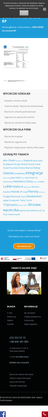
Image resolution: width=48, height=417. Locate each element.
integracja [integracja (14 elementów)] (34, 172)
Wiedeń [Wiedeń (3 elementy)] (20, 205)
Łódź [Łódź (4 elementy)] (40, 210)
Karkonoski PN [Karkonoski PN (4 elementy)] (31, 177)
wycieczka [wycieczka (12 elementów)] (11, 210)
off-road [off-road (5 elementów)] (23, 191)
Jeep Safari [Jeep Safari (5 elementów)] (16, 177)
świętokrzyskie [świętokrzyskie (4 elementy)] (14, 214)
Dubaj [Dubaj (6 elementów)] (36, 167)
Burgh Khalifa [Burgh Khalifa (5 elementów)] (21, 164)
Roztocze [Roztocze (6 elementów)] (15, 196)
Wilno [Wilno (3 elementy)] (26, 205)
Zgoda (24, 13)
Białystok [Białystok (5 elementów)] (28, 160)
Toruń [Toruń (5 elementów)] (29, 200)
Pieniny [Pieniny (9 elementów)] (33, 191)
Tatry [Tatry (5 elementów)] (22, 200)
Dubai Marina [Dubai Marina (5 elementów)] (26, 167)
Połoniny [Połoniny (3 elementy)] (42, 192)
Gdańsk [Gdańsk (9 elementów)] (8, 173)
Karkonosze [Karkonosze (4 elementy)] (8, 181)
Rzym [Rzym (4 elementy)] (23, 196)
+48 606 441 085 (19, 341)
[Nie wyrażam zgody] (44, 9)
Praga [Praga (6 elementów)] (6, 196)
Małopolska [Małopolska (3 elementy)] (27, 187)
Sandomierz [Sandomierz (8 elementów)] (34, 196)
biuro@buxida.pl (22, 357)
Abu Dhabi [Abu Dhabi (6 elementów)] (9, 160)
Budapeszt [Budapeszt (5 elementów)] (8, 164)
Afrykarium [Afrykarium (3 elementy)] (19, 161)
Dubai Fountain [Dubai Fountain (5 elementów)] (11, 167)
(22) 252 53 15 (18, 337)
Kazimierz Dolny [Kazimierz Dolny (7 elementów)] (23, 181)
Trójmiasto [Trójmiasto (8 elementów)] (10, 205)
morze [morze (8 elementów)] (15, 191)
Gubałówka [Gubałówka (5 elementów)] (19, 173)
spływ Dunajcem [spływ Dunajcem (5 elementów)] (11, 200)
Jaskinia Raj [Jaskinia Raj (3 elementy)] (6, 178)
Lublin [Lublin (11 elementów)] (8, 186)
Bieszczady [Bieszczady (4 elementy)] (37, 160)
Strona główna (9, 27)
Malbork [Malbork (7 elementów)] (18, 186)
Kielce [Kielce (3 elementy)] (35, 182)
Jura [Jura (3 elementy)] (23, 178)
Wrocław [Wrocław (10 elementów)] (34, 204)
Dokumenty (24, 27)
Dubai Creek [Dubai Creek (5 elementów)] (34, 164)
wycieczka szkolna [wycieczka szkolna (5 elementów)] (28, 210)
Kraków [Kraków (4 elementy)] (41, 181)
